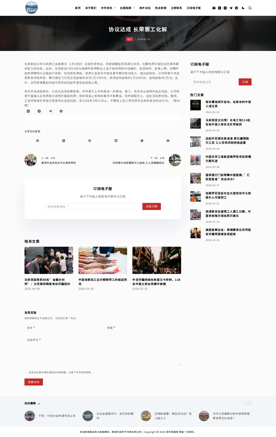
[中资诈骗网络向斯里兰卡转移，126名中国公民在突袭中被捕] (156, 260)
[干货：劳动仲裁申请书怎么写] (29, 416)
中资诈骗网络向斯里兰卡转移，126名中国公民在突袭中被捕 (156, 281)
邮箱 (111, 328)
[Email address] (93, 206)
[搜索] (250, 8)
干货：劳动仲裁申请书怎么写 (57, 415)
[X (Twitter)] (219, 8)
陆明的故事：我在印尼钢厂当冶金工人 (173, 416)
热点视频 (161, 8)
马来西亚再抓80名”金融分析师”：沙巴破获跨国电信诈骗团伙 (47, 281)
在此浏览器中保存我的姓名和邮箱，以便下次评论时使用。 (61, 372)
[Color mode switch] (243, 8)
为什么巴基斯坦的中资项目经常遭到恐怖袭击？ (231, 416)
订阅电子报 (194, 8)
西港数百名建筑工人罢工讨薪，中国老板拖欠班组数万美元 (228, 213)
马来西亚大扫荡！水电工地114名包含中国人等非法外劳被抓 (228, 122)
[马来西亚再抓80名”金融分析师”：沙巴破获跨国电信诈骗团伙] (48, 260)
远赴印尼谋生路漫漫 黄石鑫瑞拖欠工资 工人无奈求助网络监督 (227, 140)
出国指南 (128, 8)
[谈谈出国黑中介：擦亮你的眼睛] (88, 416)
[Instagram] (225, 8)
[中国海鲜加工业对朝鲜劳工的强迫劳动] (103, 260)
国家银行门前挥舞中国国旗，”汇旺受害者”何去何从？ (228, 177)
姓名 (31, 328)
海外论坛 (145, 8)
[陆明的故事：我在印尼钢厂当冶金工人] (146, 416)
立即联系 (176, 8)
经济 (129, 39)
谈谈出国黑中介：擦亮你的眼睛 (115, 416)
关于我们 (91, 8)
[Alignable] (236, 8)
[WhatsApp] (142, 140)
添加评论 (34, 340)
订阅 (245, 82)
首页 (78, 8)
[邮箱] (213, 8)
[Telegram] (230, 8)
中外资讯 (109, 8)
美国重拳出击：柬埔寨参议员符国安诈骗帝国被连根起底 (228, 232)
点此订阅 (151, 206)
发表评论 (33, 382)
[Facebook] (38, 140)
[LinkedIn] (116, 140)
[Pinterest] (90, 140)
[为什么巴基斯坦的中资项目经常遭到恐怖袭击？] (204, 416)
